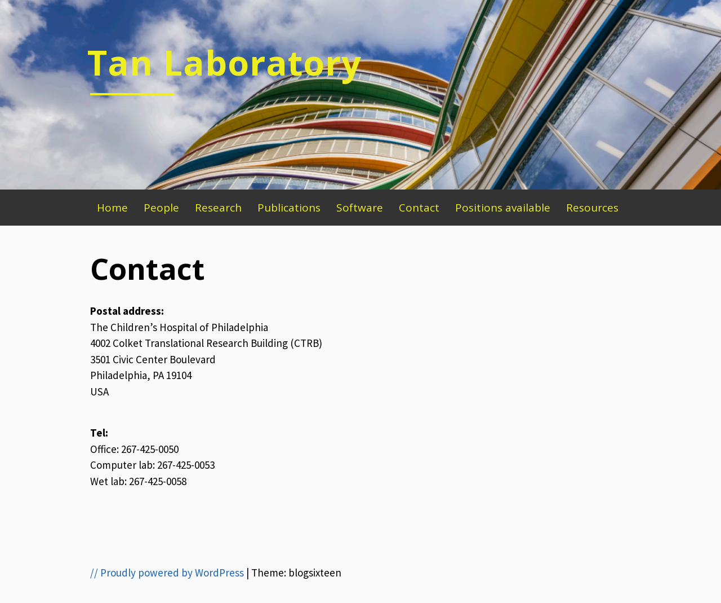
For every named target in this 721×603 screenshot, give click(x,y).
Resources (592, 207)
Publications (289, 207)
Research (218, 207)
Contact (419, 207)
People (161, 207)
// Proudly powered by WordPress (167, 572)
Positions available (502, 207)
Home (112, 207)
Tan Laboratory (224, 62)
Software (359, 207)
